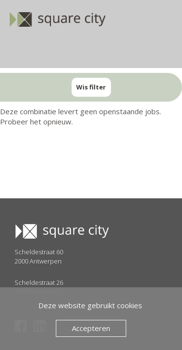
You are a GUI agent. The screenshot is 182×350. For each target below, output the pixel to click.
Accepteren (91, 328)
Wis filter (91, 87)
